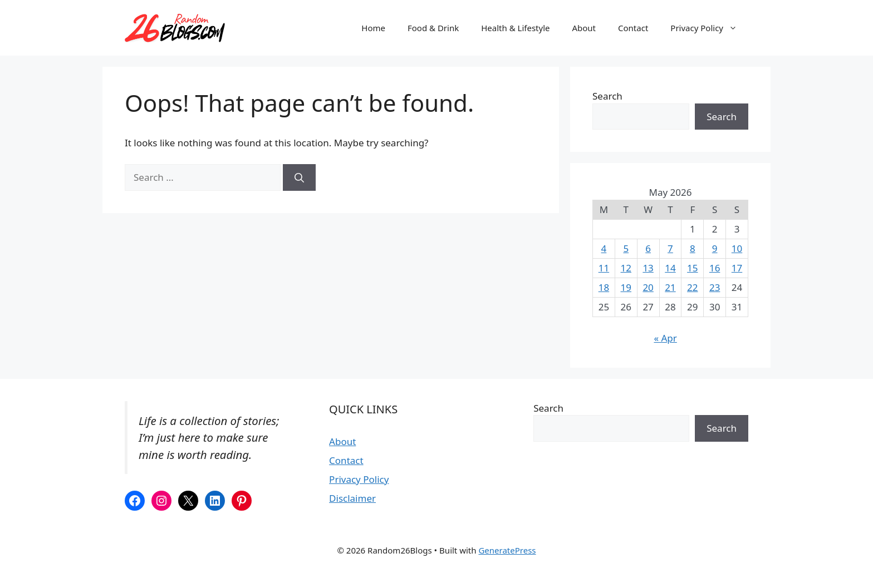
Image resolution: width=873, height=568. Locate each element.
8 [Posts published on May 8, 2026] (692, 248)
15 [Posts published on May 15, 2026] (692, 267)
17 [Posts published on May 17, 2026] (737, 267)
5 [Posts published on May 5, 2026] (626, 248)
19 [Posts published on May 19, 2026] (626, 287)
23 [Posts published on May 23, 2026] (714, 287)
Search (607, 96)
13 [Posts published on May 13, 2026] (648, 267)
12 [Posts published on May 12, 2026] (626, 267)
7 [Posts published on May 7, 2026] (670, 248)
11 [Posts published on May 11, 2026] (604, 267)
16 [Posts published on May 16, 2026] (714, 267)
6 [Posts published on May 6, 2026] (648, 248)
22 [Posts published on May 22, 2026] (692, 287)
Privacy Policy (709, 28)
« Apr (665, 338)
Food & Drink (433, 27)
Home (373, 27)
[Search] (299, 177)
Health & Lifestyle (515, 27)
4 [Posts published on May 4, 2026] (604, 248)
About (584, 27)
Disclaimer (352, 498)
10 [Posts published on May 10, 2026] (737, 248)
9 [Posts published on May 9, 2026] (715, 248)
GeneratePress (507, 550)
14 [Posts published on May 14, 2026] (670, 267)
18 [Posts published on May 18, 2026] (604, 287)
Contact (633, 27)
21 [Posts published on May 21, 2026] (670, 287)
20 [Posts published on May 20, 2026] (648, 287)
